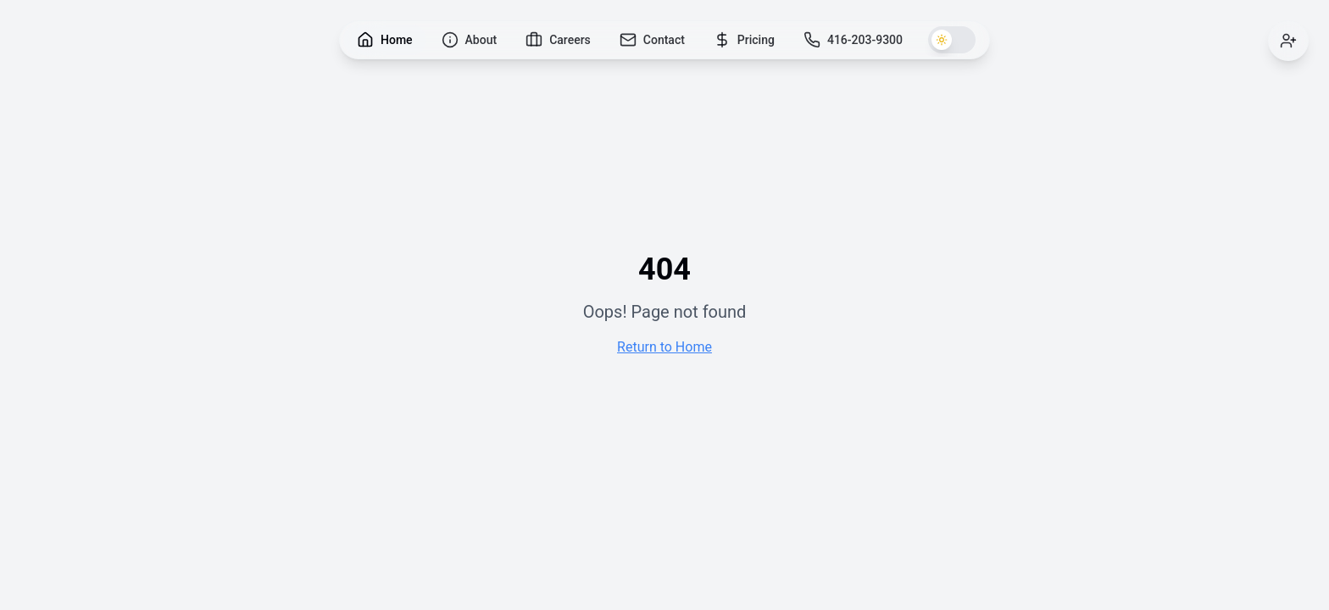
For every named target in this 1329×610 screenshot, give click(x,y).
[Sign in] (1288, 40)
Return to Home (664, 347)
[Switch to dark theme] (952, 39)
